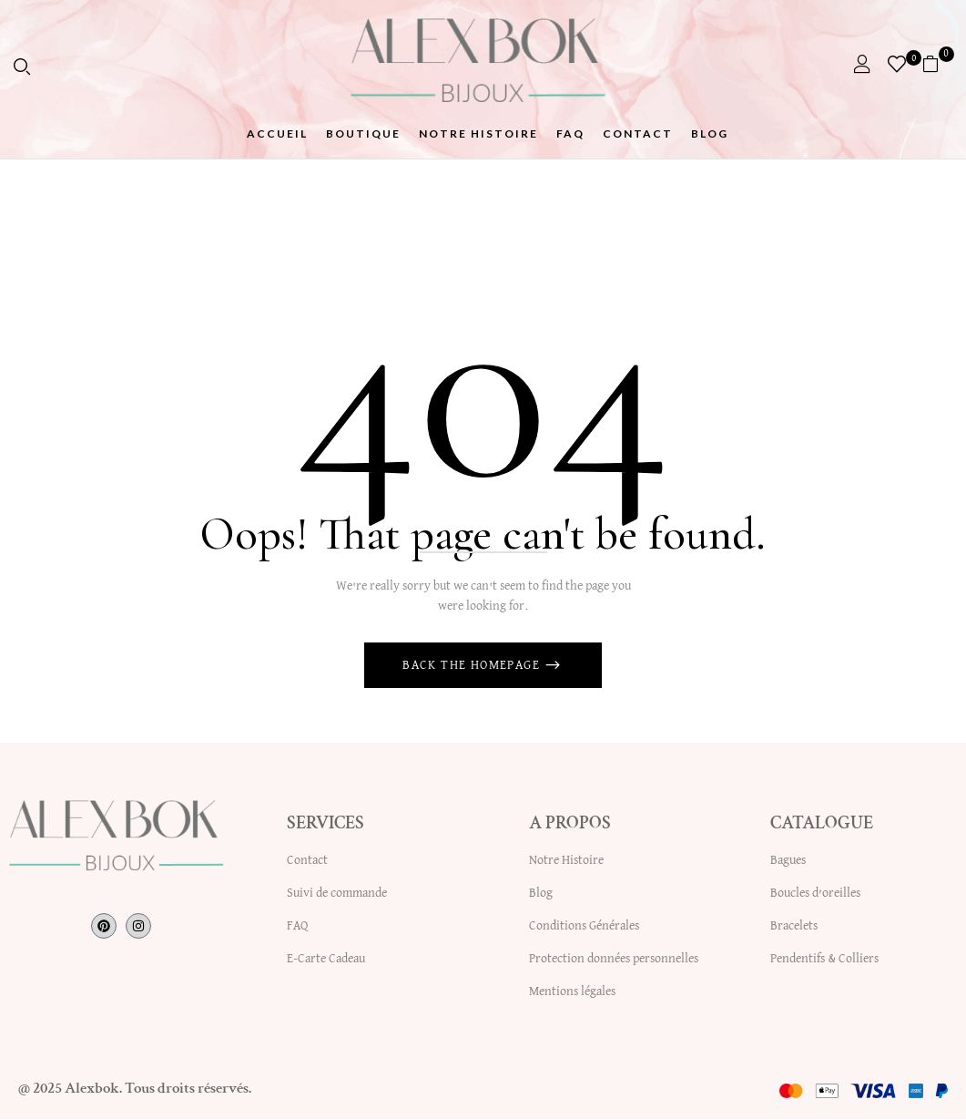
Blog (541, 894)
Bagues (788, 861)
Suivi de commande (337, 894)
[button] (937, 64)
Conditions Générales (584, 926)
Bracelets (794, 926)
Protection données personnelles (613, 959)
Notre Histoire (566, 861)
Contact (307, 861)
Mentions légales (572, 992)
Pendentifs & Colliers (824, 959)
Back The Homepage (473, 666)
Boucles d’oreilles (815, 894)
